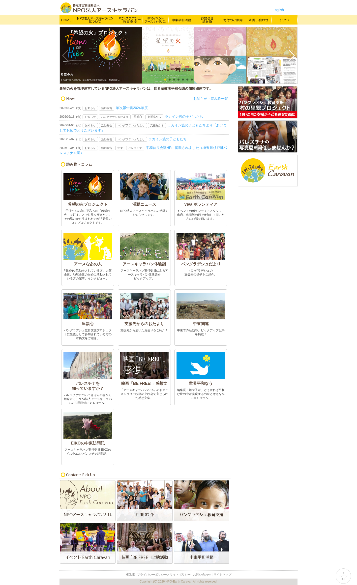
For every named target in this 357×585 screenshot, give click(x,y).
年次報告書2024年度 (132, 108)
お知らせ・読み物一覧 (210, 99)
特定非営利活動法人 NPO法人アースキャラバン (99, 8)
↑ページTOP (343, 576)
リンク (285, 19)
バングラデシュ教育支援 (130, 19)
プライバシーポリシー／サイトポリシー (164, 574)
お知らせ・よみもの (207, 19)
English (278, 10)
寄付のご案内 (233, 19)
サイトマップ (222, 574)
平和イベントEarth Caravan (88, 543)
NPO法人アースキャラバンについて (95, 19)
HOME (66, 19)
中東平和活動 (181, 19)
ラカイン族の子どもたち (184, 116)
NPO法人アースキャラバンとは (88, 500)
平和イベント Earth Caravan (156, 19)
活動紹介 (145, 500)
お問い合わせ (259, 19)
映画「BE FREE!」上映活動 (145, 543)
